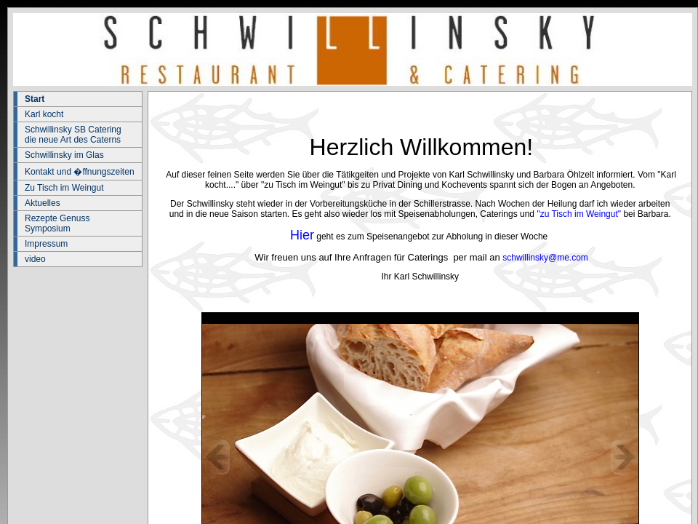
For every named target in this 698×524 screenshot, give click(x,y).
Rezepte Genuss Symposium (57, 223)
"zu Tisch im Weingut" (579, 214)
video (35, 259)
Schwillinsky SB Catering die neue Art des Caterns (73, 134)
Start (34, 99)
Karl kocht (44, 114)
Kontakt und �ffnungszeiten (80, 172)
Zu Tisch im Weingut (64, 188)
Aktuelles (42, 203)
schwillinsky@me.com (545, 258)
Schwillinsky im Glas (64, 155)
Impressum (46, 244)
